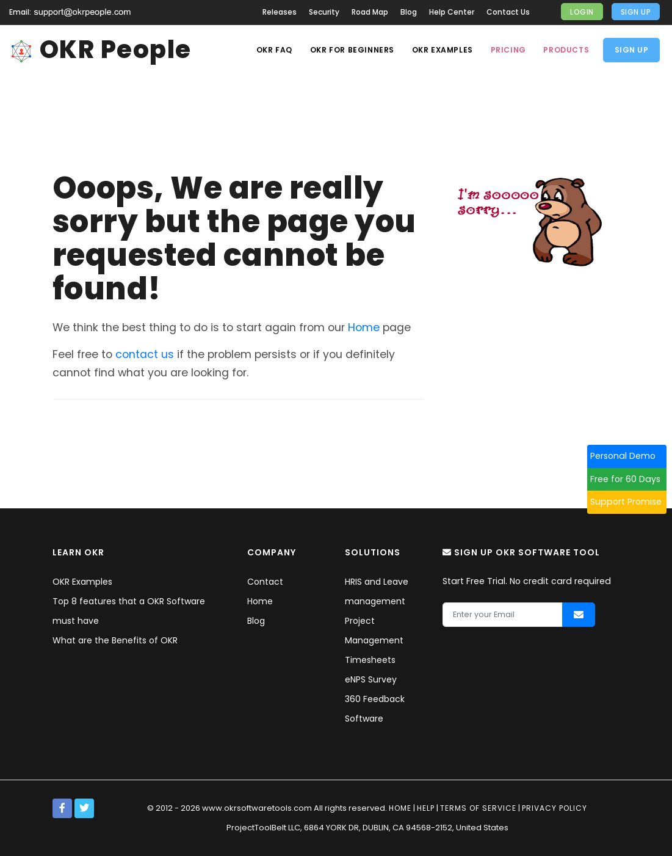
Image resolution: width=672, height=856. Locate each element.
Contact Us (508, 12)
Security (324, 12)
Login (582, 12)
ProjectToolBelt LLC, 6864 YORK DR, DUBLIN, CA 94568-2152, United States (367, 827)
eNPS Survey (371, 679)
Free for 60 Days (631, 479)
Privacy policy (554, 808)
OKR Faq (271, 50)
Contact (265, 582)
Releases (279, 12)
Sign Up (636, 12)
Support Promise (631, 502)
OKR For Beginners (349, 50)
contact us (144, 354)
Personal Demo (628, 456)
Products (566, 50)
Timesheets (370, 660)
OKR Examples (440, 50)
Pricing (506, 50)
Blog (408, 12)
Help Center (451, 12)
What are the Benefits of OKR (115, 640)
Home (364, 327)
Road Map (370, 12)
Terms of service (478, 808)
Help (426, 808)
